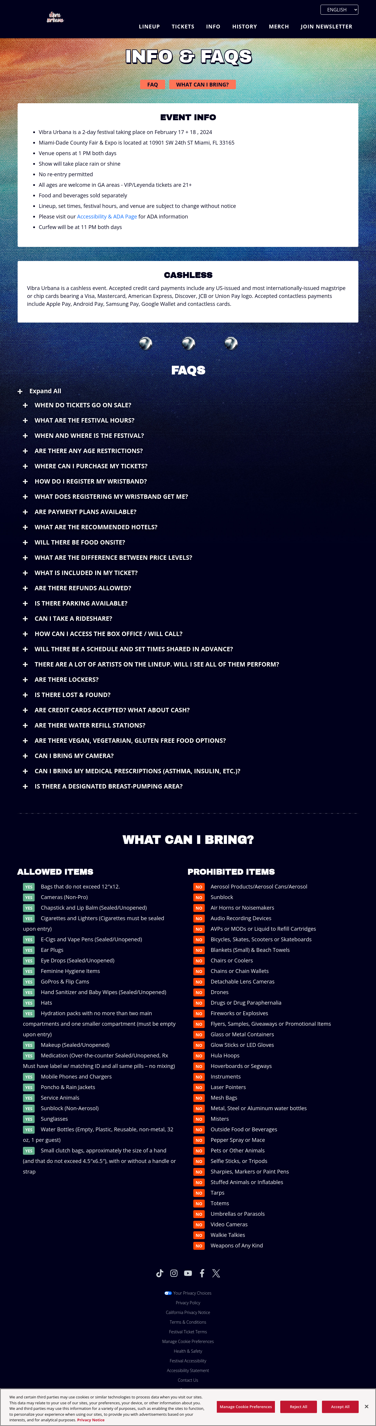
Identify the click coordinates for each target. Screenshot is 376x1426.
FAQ (152, 84)
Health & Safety (188, 1351)
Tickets (183, 26)
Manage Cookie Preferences (188, 1341)
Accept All (340, 1412)
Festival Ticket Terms (188, 1332)
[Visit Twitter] (216, 1273)
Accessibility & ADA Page (107, 216)
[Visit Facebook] (202, 1273)
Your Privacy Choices (192, 1293)
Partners (188, 1390)
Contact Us (188, 1380)
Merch (279, 26)
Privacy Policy (188, 1302)
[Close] (366, 1412)
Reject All (298, 1412)
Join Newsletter (326, 26)
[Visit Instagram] (173, 1273)
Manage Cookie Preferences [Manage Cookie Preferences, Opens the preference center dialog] (246, 1412)
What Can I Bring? (202, 84)
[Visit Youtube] (188, 1273)
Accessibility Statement (188, 1370)
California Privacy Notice (188, 1312)
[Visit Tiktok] (159, 1273)
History (244, 26)
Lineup (149, 26)
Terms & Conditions (188, 1322)
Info (213, 26)
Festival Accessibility (188, 1361)
